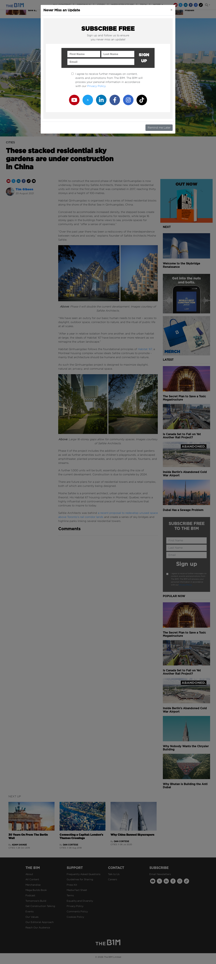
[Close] (171, 9)
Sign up (144, 57)
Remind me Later (159, 127)
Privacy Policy (96, 86)
